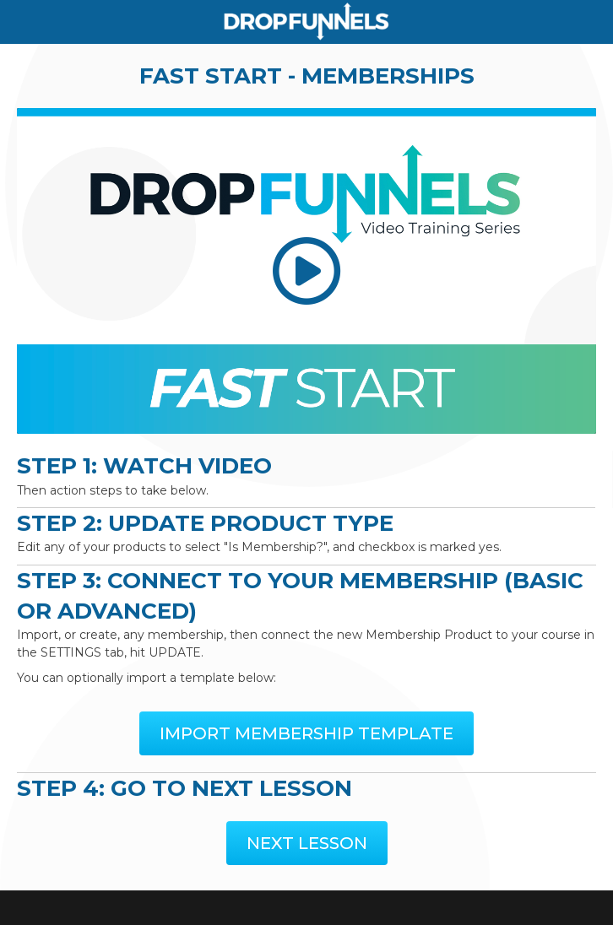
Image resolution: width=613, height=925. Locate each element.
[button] (306, 733)
